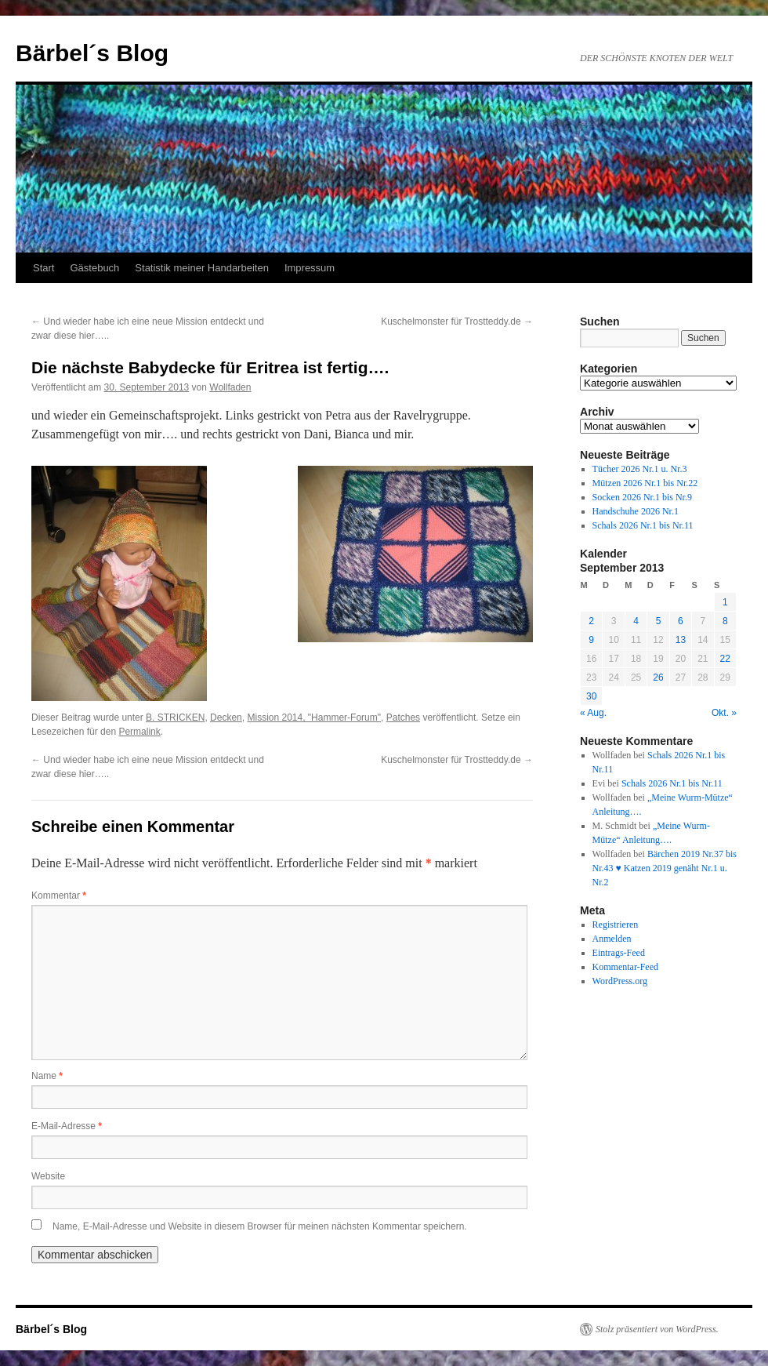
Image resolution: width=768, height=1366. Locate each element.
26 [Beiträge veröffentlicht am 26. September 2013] (658, 677)
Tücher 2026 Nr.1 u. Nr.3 (639, 468)
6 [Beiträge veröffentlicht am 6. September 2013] (680, 621)
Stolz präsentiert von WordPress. (657, 1329)
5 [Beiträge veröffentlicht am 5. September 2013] (658, 621)
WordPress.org (619, 980)
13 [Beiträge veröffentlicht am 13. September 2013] (681, 639)
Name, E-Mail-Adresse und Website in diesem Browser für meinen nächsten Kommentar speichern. (260, 1226)
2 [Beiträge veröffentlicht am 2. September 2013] (591, 621)
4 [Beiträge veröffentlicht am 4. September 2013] (636, 621)
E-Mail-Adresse (66, 1126)
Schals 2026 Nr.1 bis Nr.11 (643, 525)
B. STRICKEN (175, 717)
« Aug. (593, 712)
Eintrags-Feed (618, 952)
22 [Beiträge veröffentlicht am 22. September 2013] (725, 658)
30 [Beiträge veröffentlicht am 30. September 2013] (591, 696)
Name (47, 1075)
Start (43, 268)
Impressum (309, 268)
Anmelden (612, 938)
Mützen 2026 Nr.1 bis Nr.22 (645, 483)
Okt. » (724, 712)
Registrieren (615, 924)
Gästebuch (94, 268)
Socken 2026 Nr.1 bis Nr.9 (642, 497)
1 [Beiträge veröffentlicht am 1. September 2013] (725, 602)
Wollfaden (230, 387)
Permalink (139, 731)
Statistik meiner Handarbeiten (202, 268)
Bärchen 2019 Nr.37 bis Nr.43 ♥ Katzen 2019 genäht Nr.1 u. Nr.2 (664, 868)
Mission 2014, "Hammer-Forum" (314, 717)
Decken (226, 717)
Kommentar (58, 895)
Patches (403, 717)
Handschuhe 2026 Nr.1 (635, 511)
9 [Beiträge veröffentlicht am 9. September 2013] (591, 639)
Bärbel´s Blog (92, 53)
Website (48, 1176)
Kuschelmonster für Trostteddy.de (457, 321)
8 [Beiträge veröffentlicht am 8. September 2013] (725, 621)
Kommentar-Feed (625, 966)
